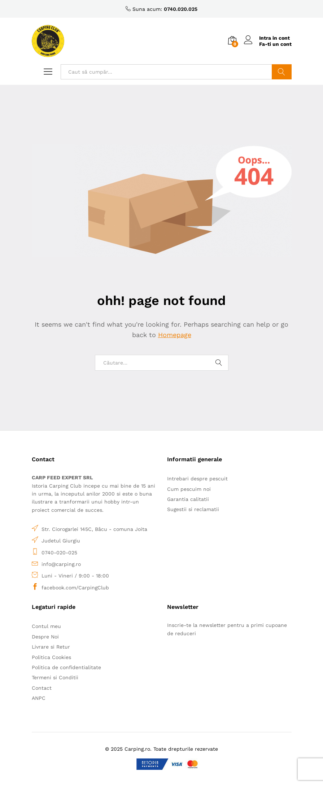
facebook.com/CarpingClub (75, 587)
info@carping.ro (61, 564)
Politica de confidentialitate (66, 667)
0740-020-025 (59, 552)
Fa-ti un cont (275, 44)
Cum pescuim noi (189, 489)
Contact (42, 688)
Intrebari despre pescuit (197, 478)
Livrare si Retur (51, 647)
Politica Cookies (51, 657)
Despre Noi (45, 637)
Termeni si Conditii (55, 677)
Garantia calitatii (188, 499)
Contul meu (46, 626)
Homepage (174, 335)
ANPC (38, 698)
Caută (282, 71)
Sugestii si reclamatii (193, 509)
